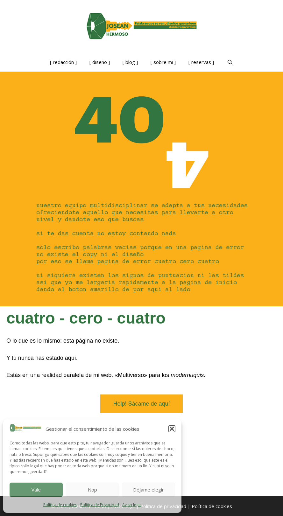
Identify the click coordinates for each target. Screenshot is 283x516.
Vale (36, 489)
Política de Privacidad (99, 504)
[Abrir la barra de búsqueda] (229, 62)
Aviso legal (132, 504)
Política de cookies (60, 504)
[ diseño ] (99, 62)
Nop (92, 489)
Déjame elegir (148, 489)
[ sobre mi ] (163, 62)
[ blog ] (130, 62)
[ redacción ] (63, 62)
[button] (172, 429)
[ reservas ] (201, 62)
